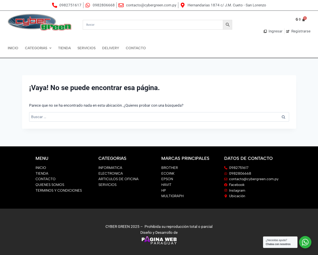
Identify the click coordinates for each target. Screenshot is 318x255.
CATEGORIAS (38, 48)
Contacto (136, 48)
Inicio (13, 48)
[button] (38, 48)
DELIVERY (110, 48)
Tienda (64, 48)
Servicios (86, 48)
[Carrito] (300, 19)
